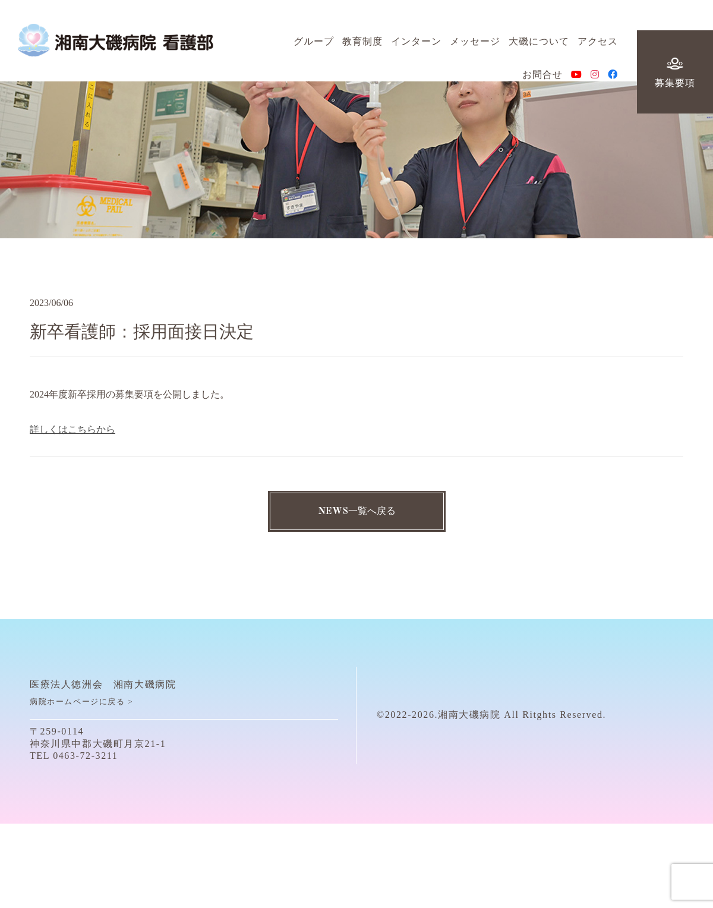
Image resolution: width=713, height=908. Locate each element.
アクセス (598, 44)
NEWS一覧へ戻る (357, 511)
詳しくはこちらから (72, 429)
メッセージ (475, 44)
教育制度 (362, 44)
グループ (314, 44)
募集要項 (675, 74)
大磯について (539, 44)
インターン (416, 44)
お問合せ (542, 77)
